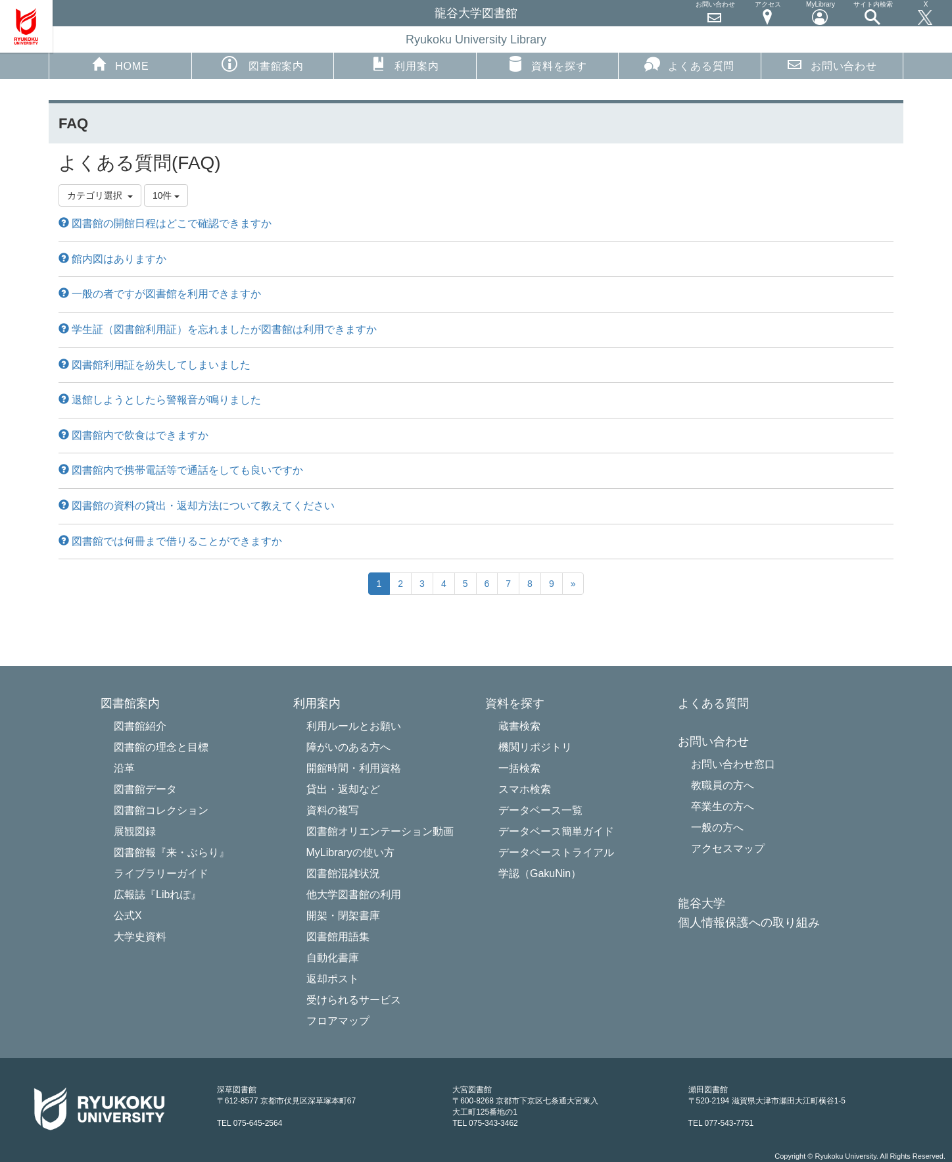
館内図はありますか (112, 259)
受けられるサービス (353, 999)
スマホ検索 (524, 789)
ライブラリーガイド (161, 873)
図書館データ (145, 789)
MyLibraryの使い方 (350, 852)
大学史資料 (140, 936)
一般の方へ (717, 827)
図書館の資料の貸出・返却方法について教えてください (197, 505)
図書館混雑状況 (343, 873)
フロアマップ (337, 1020)
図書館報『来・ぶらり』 (171, 852)
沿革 (124, 768)
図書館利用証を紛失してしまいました (154, 364)
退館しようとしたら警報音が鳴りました (160, 399)
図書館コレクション (161, 810)
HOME (120, 64)
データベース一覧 (540, 810)
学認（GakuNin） (539, 873)
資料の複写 (332, 810)
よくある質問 (689, 64)
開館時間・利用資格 (353, 768)
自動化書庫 (332, 957)
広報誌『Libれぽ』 (157, 894)
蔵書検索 (519, 726)
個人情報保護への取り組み (749, 923)
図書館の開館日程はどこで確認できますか (165, 223)
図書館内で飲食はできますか (133, 435)
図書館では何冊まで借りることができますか (170, 541)
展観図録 (135, 831)
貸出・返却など (343, 789)
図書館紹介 (140, 726)
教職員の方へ (722, 785)
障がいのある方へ (348, 747)
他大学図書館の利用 (353, 894)
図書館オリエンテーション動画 (380, 831)
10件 (166, 195)
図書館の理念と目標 (161, 747)
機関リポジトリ (535, 747)
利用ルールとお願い (353, 726)
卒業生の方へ (722, 806)
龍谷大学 (701, 903)
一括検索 (519, 768)
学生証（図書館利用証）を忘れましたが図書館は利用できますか (218, 329)
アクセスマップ (728, 848)
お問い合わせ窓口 (733, 764)
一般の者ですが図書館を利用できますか (160, 293)
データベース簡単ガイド (556, 831)
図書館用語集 (337, 936)
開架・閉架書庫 (343, 915)
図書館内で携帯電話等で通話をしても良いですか (181, 470)
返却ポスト (332, 978)
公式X (128, 915)
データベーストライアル (556, 852)
